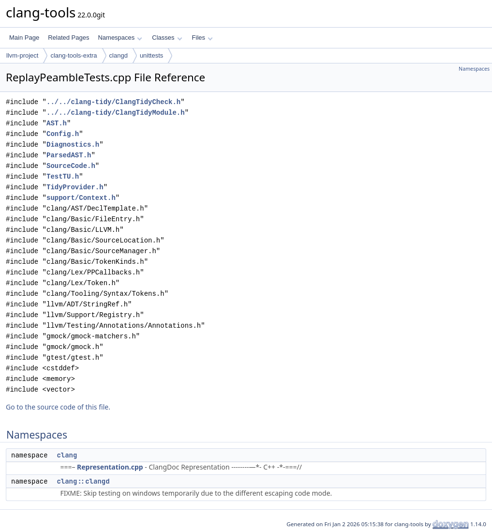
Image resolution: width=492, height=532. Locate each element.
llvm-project (22, 55)
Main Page (24, 37)
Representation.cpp (110, 466)
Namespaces (120, 37)
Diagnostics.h (72, 144)
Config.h (62, 133)
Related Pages (68, 37)
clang (67, 455)
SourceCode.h (70, 165)
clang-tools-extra (73, 55)
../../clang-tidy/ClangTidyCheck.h (113, 101)
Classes (167, 37)
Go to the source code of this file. (58, 406)
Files (202, 37)
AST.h (56, 123)
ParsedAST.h (68, 155)
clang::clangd (83, 481)
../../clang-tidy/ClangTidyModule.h (115, 112)
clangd (118, 55)
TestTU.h (62, 176)
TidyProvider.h (75, 187)
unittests (151, 55)
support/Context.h (81, 197)
